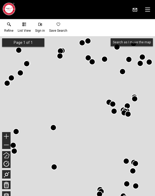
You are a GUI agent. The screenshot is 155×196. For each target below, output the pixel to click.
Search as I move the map (132, 42)
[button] (24, 28)
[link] (9, 28)
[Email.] (135, 9)
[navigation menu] (147, 9)
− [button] (6, 145)
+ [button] (6, 137)
